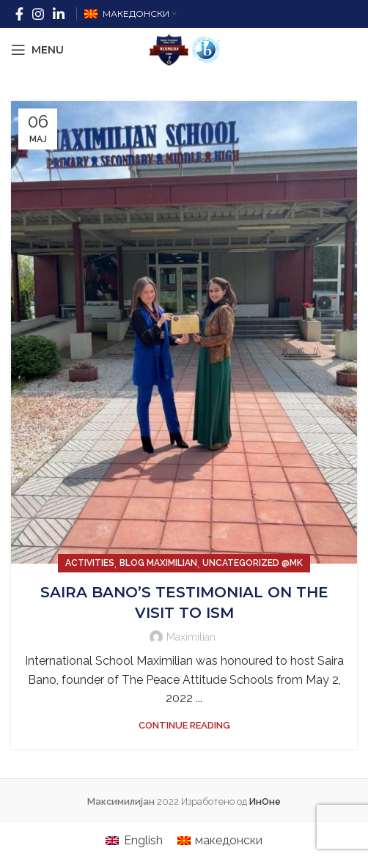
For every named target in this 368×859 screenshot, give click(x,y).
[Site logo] (184, 49)
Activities (89, 563)
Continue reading (184, 725)
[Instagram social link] (38, 14)
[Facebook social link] (19, 14)
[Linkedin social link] (58, 14)
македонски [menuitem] (228, 840)
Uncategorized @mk (252, 563)
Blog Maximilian (158, 563)
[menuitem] (133, 840)
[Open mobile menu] (37, 49)
